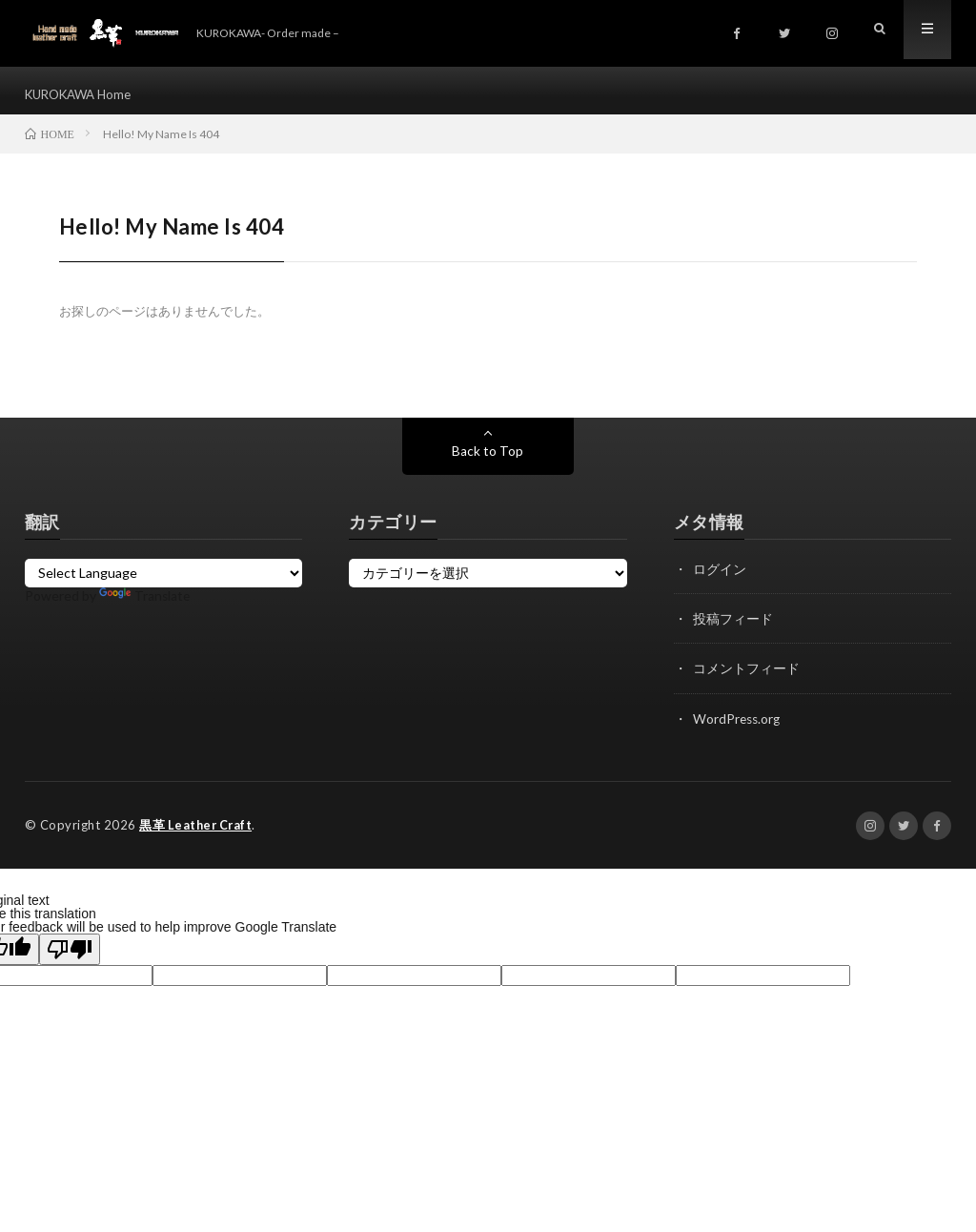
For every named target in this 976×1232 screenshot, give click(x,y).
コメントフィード (746, 677)
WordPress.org (738, 727)
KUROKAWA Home (83, 95)
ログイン (719, 578)
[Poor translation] (69, 957)
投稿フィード (733, 628)
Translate (145, 605)
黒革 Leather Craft (197, 833)
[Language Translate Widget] (164, 582)
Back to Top (487, 460)
